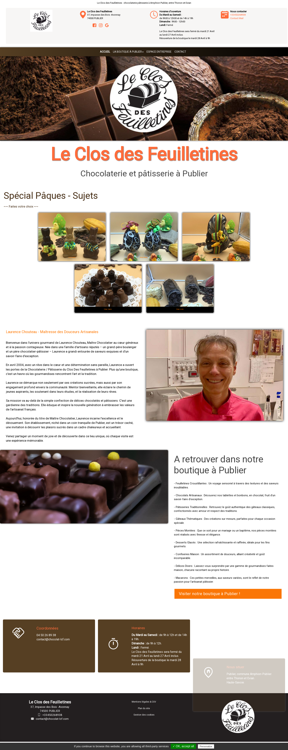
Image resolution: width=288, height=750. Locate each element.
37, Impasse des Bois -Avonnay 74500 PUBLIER (103, 15)
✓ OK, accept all (183, 746)
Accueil (105, 51)
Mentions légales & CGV (144, 702)
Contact (180, 51)
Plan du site (144, 708)
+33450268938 (238, 14)
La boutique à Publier (128, 51)
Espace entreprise (159, 51)
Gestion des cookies (144, 715)
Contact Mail (236, 18)
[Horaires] (113, 645)
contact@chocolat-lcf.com (52, 718)
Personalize (206, 746)
